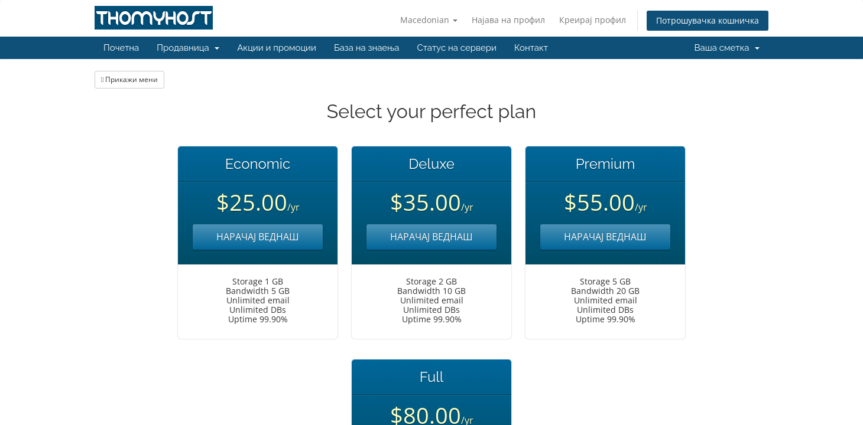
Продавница (188, 47)
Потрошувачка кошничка (707, 20)
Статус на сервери (456, 47)
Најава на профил (508, 19)
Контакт (531, 47)
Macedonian (429, 19)
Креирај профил (592, 19)
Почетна (121, 47)
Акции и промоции (276, 47)
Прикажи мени (129, 79)
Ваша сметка (727, 47)
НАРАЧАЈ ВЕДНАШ (257, 236)
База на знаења (367, 47)
